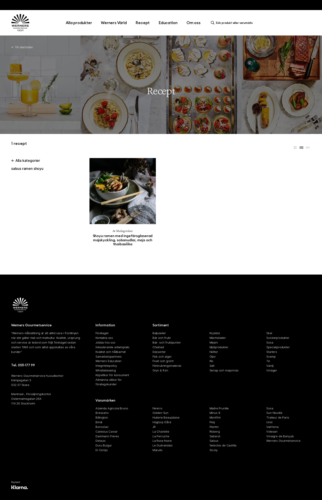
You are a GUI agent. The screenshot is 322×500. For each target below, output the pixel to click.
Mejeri (214, 342)
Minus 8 (215, 413)
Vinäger (271, 370)
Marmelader (218, 338)
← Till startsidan (22, 47)
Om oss (193, 22)
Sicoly (214, 450)
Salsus (214, 441)
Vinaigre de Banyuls (280, 436)
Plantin (214, 427)
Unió (269, 422)
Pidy (212, 422)
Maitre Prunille (219, 408)
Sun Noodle (274, 413)
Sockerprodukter (277, 338)
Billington (101, 417)
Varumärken (105, 400)
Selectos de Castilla (223, 445)
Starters (271, 352)
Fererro (157, 408)
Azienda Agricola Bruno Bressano (111, 410)
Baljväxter (159, 333)
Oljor (213, 356)
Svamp (270, 356)
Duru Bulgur (103, 445)
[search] (233, 22)
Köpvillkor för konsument (112, 375)
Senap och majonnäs (224, 370)
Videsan (272, 431)
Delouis (100, 441)
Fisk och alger (162, 356)
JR (154, 427)
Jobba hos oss (105, 342)
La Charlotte (161, 431)
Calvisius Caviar (106, 431)
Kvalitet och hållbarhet (110, 352)
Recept (143, 22)
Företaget (101, 333)
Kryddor (215, 333)
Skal (269, 333)
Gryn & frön (160, 370)
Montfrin (215, 417)
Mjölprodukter (219, 347)
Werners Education (108, 361)
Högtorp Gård (162, 422)
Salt (212, 366)
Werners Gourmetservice (283, 441)
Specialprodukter (278, 347)
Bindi (98, 422)
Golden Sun (160, 413)
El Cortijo (101, 450)
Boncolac (102, 427)
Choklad (158, 347)
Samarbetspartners (108, 356)
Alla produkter (79, 22)
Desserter (159, 352)
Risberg (215, 431)
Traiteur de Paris (277, 417)
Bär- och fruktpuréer (167, 342)
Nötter (214, 352)
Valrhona (272, 427)
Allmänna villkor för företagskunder (108, 382)
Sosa (269, 342)
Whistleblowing (105, 370)
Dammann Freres (107, 436)
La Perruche (161, 436)
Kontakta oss (104, 338)
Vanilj (269, 366)
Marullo (158, 450)
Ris (212, 361)
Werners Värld (114, 22)
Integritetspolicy (106, 366)
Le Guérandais (163, 445)
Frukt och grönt (163, 361)
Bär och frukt (162, 338)
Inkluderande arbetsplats (112, 347)
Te (268, 361)
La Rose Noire (162, 441)
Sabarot (215, 436)
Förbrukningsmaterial (167, 366)
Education (168, 22)
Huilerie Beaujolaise (166, 417)
